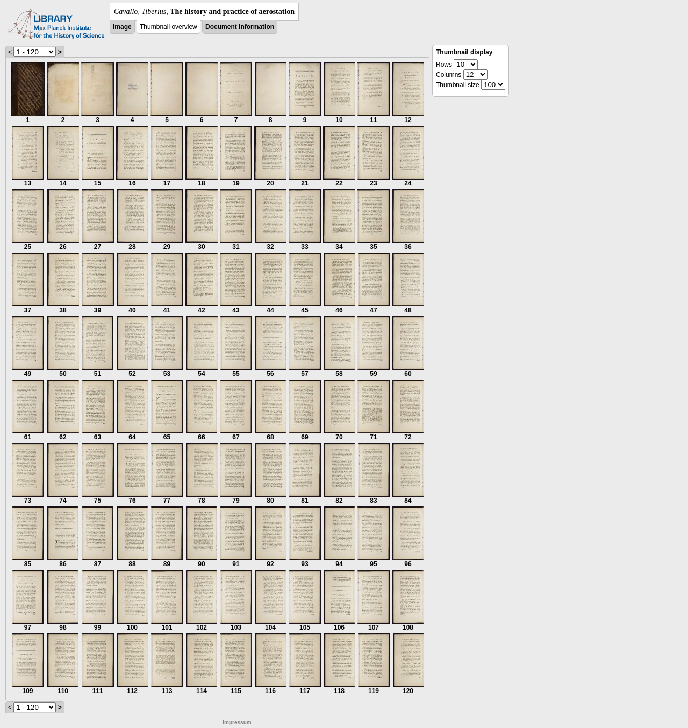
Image (122, 27)
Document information (239, 27)
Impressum (237, 722)
